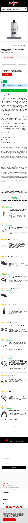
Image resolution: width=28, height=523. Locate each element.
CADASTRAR (14, 467)
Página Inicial (4, 13)
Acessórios (10, 13)
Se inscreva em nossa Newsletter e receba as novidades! (14, 453)
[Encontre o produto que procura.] (25, 9)
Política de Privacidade (13, 516)
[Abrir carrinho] (24, 4)
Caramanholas (17, 13)
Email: (3, 65)
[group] (14, 440)
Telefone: (20, 60)
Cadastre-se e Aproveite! (14, 451)
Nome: (3, 60)
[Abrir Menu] (2, 4)
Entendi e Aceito (9, 519)
